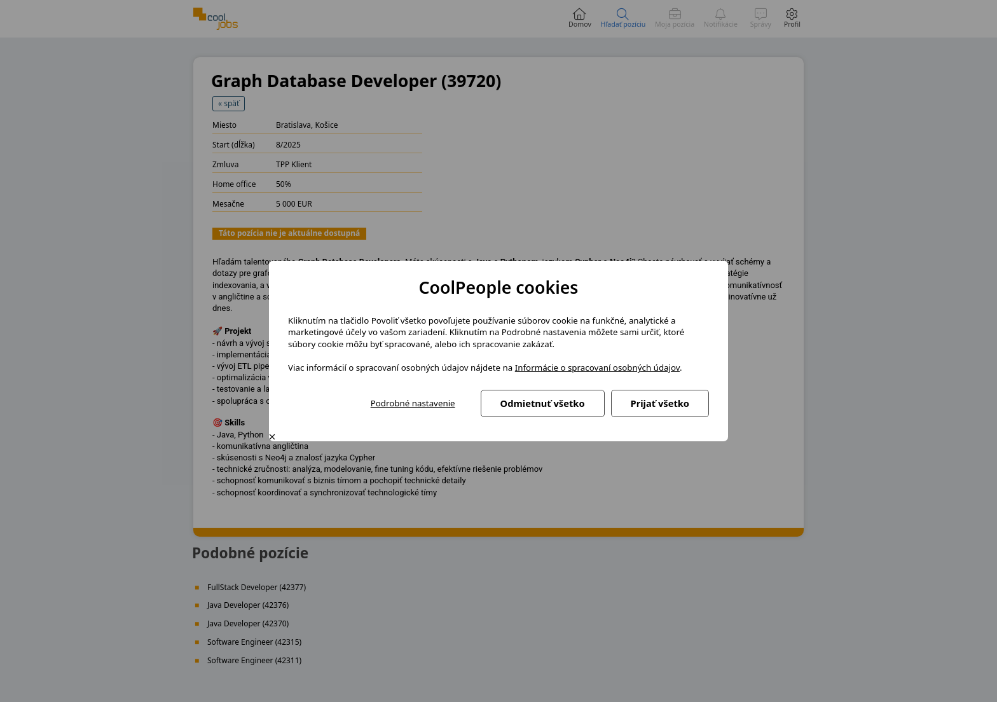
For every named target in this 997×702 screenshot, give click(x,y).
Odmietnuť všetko (542, 403)
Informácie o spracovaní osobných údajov (597, 367)
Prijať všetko (660, 403)
